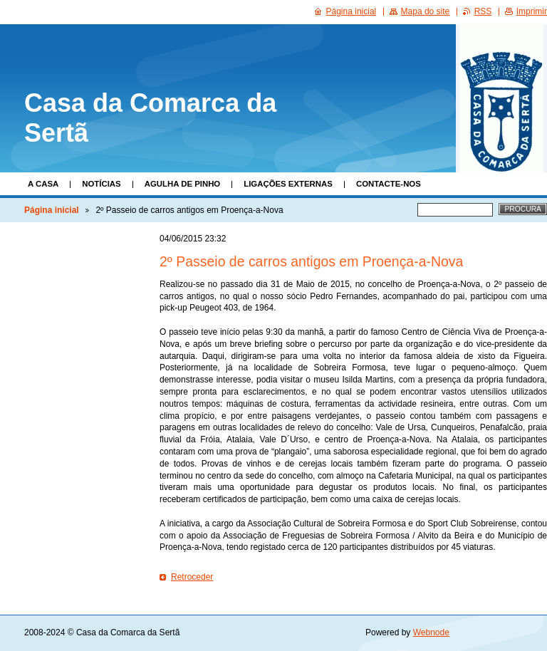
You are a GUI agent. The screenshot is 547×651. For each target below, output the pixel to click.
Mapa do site (425, 11)
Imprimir (531, 11)
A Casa (43, 183)
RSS (483, 11)
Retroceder (192, 577)
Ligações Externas (288, 183)
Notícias (101, 183)
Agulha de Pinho (183, 183)
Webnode (431, 632)
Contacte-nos (388, 183)
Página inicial (51, 210)
